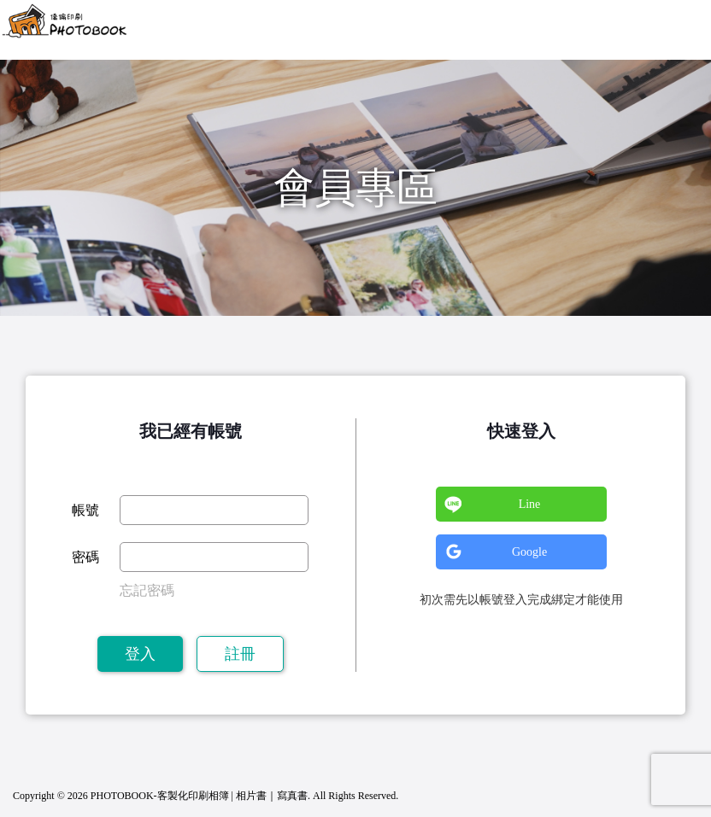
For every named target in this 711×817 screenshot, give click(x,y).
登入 (140, 653)
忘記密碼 (147, 590)
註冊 (240, 653)
